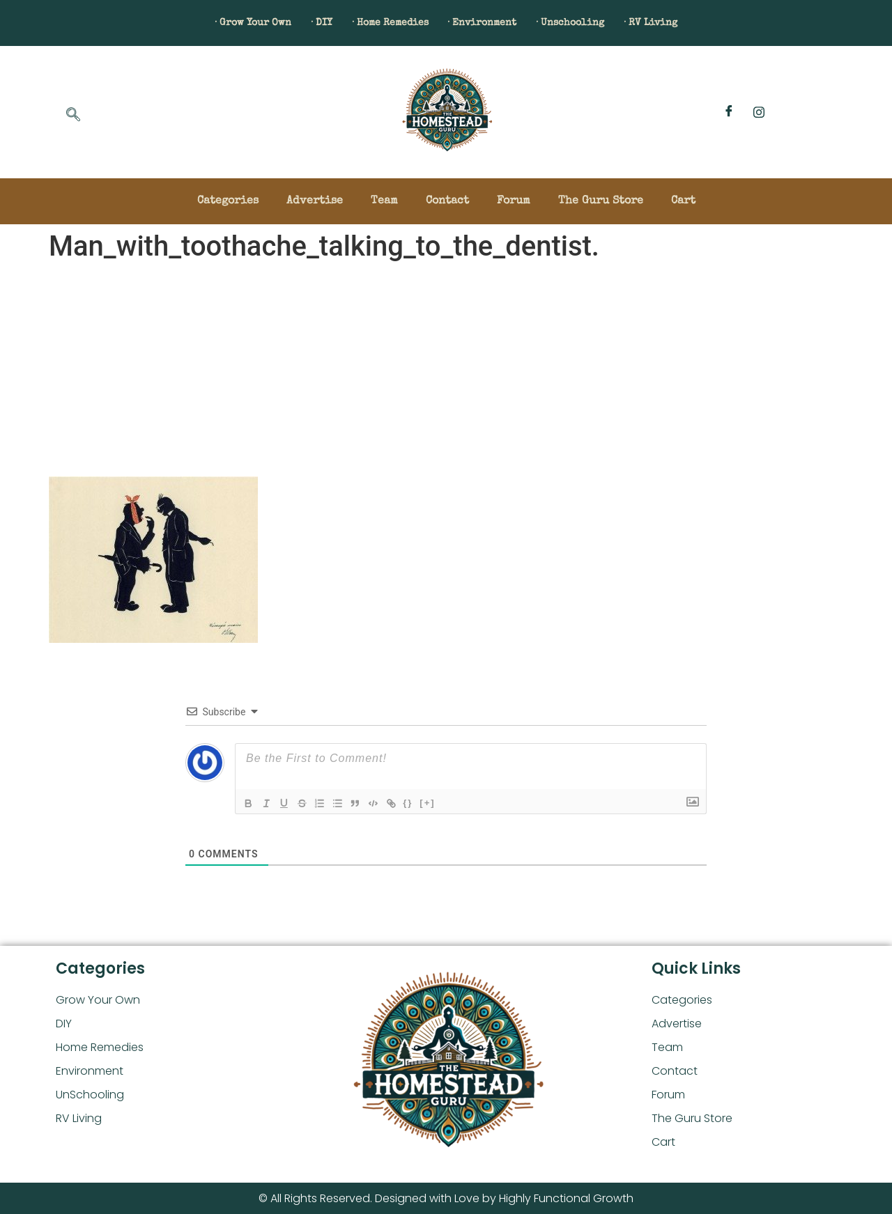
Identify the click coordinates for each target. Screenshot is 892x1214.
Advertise (314, 201)
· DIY (293, 23)
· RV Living (694, 23)
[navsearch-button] (73, 116)
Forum (513, 201)
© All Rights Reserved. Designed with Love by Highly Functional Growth (446, 1198)
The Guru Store (600, 201)
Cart (683, 201)
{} (423, 802)
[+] (442, 802)
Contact (447, 201)
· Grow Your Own (209, 23)
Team (384, 201)
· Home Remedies (378, 23)
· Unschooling (597, 23)
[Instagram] (758, 112)
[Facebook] (728, 112)
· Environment (490, 23)
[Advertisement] (446, 371)
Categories (228, 201)
